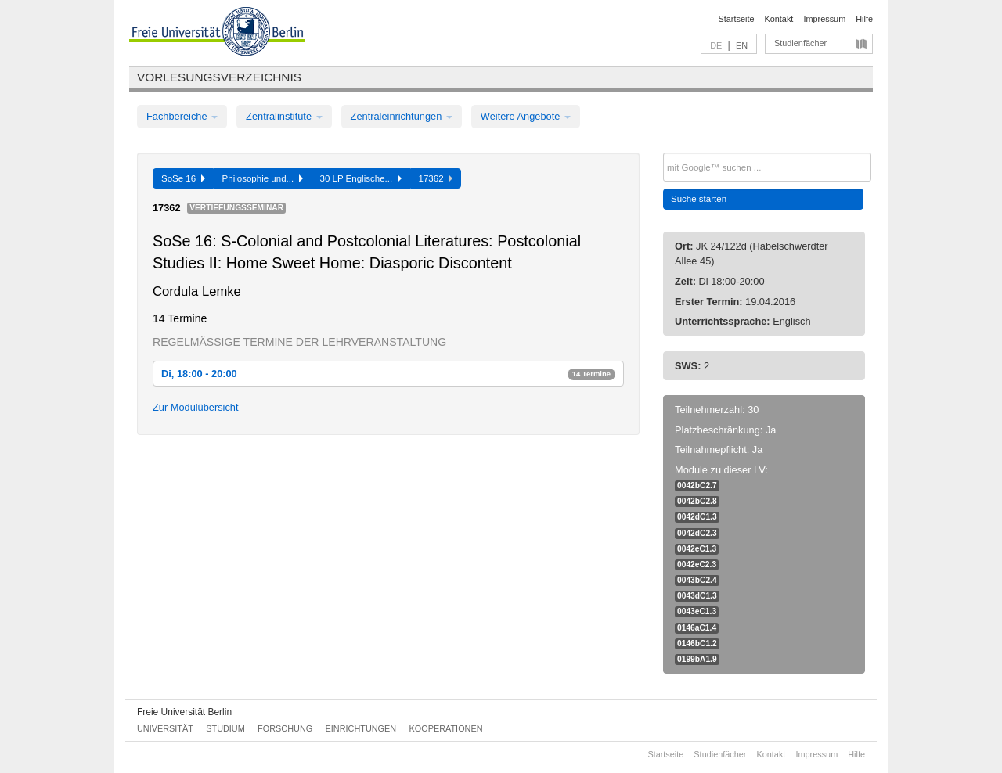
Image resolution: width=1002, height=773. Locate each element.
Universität (165, 728)
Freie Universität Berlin (184, 711)
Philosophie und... (262, 178)
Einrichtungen (361, 728)
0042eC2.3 (696, 564)
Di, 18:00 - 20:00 (388, 373)
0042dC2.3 (697, 533)
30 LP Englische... (361, 178)
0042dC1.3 (697, 516)
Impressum (824, 18)
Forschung (285, 728)
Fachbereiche (182, 116)
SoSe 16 (183, 178)
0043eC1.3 (696, 611)
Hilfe (864, 18)
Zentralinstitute (284, 116)
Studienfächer (800, 43)
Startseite (737, 18)
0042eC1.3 (696, 549)
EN (742, 45)
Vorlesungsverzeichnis (219, 77)
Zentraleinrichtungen (401, 116)
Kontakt (779, 18)
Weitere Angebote (526, 116)
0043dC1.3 (697, 595)
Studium (225, 728)
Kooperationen (446, 728)
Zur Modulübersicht (196, 407)
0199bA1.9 (697, 659)
